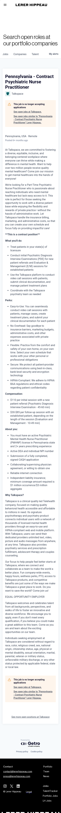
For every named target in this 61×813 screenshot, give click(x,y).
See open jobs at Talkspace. (28, 111)
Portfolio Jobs (50, 795)
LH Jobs (47, 800)
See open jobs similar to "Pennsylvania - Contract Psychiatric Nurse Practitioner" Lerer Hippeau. (33, 119)
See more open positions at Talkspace (30, 717)
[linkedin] (18, 786)
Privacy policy (22, 751)
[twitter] (11, 786)
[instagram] (5, 786)
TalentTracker (50, 791)
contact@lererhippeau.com (17, 771)
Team (46, 771)
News (46, 776)
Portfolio (47, 766)
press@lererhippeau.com (16, 776)
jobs (5, 54)
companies (19, 54)
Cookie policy (36, 751)
